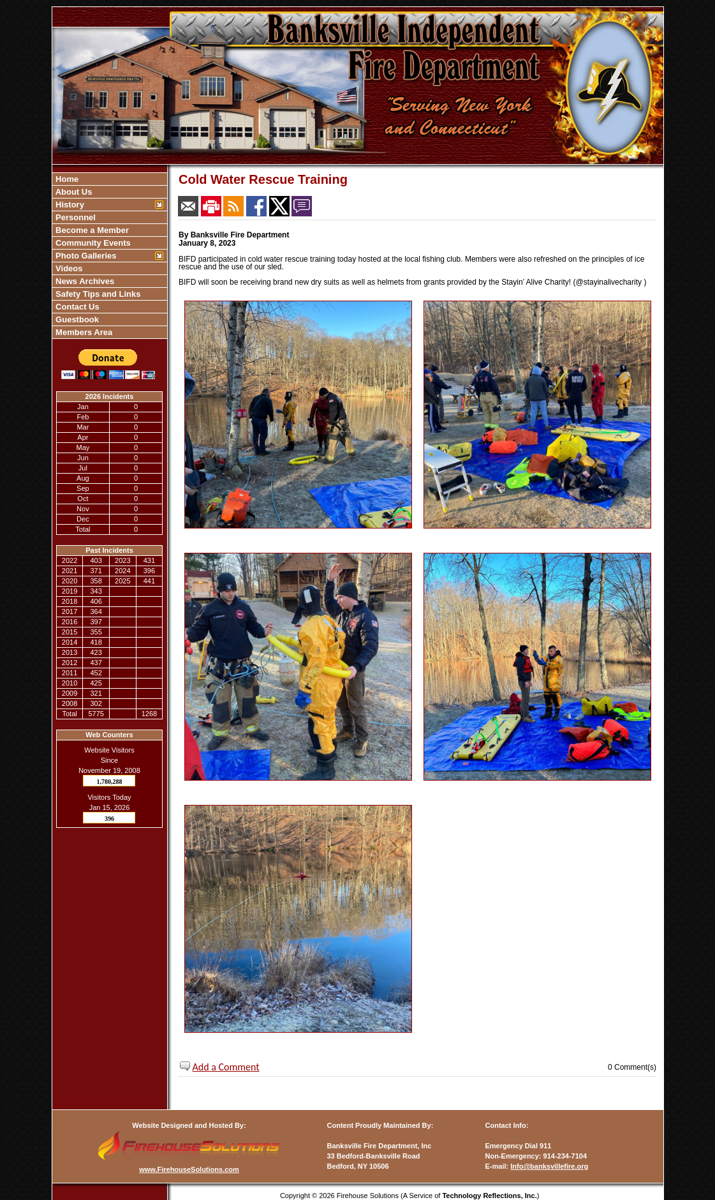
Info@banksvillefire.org (549, 1166)
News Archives (84, 281)
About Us (73, 192)
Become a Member (91, 230)
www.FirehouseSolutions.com (189, 1169)
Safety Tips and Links (97, 294)
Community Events (92, 243)
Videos (68, 268)
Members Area (83, 332)
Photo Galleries (85, 255)
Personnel (75, 217)
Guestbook (77, 319)
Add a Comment (226, 1067)
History (69, 204)
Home (66, 179)
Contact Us (77, 306)
